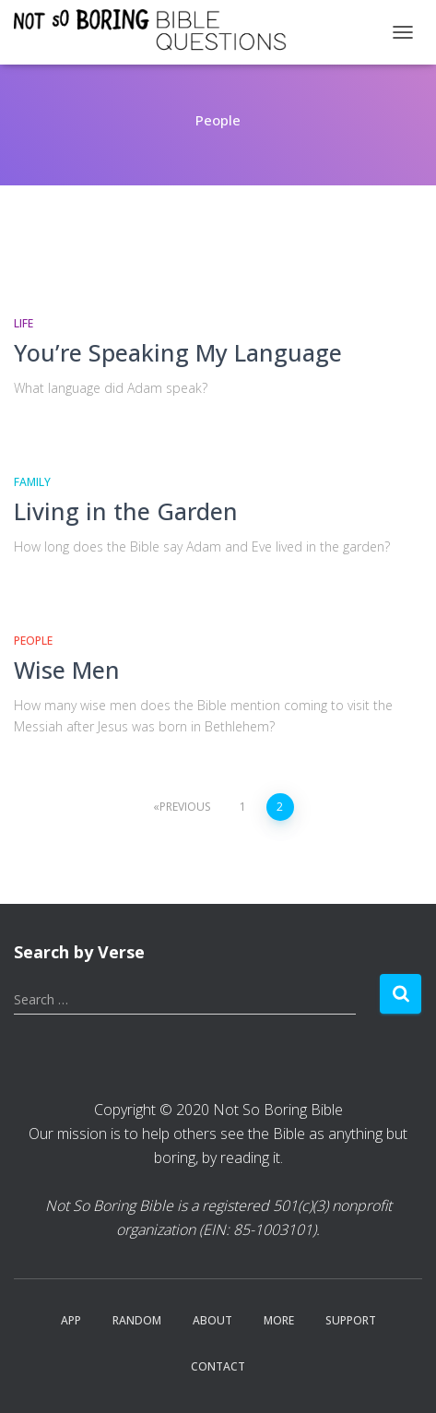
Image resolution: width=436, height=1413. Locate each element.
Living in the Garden (126, 511)
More (279, 1320)
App (71, 1320)
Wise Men (67, 669)
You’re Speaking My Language (178, 352)
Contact (218, 1366)
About (212, 1320)
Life (23, 323)
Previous (184, 806)
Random (136, 1320)
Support (350, 1320)
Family (32, 482)
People (33, 640)
